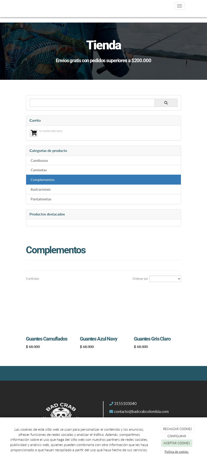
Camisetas (39, 170)
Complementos (42, 179)
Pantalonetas (41, 199)
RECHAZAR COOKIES (177, 429)
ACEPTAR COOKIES (177, 443)
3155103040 (125, 403)
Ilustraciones (41, 189)
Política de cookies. (177, 451)
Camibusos (39, 160)
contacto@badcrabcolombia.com (141, 411)
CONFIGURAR (176, 436)
